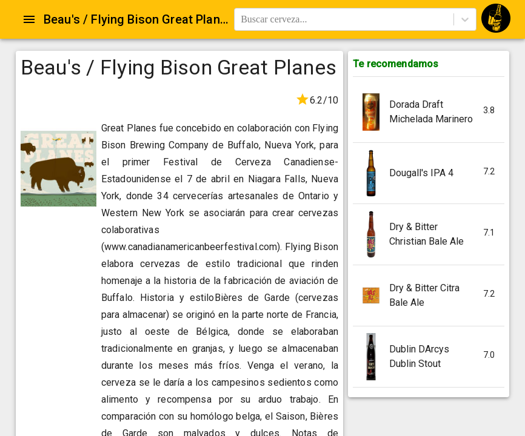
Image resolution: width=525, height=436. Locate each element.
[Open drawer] (29, 19)
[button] (428, 112)
